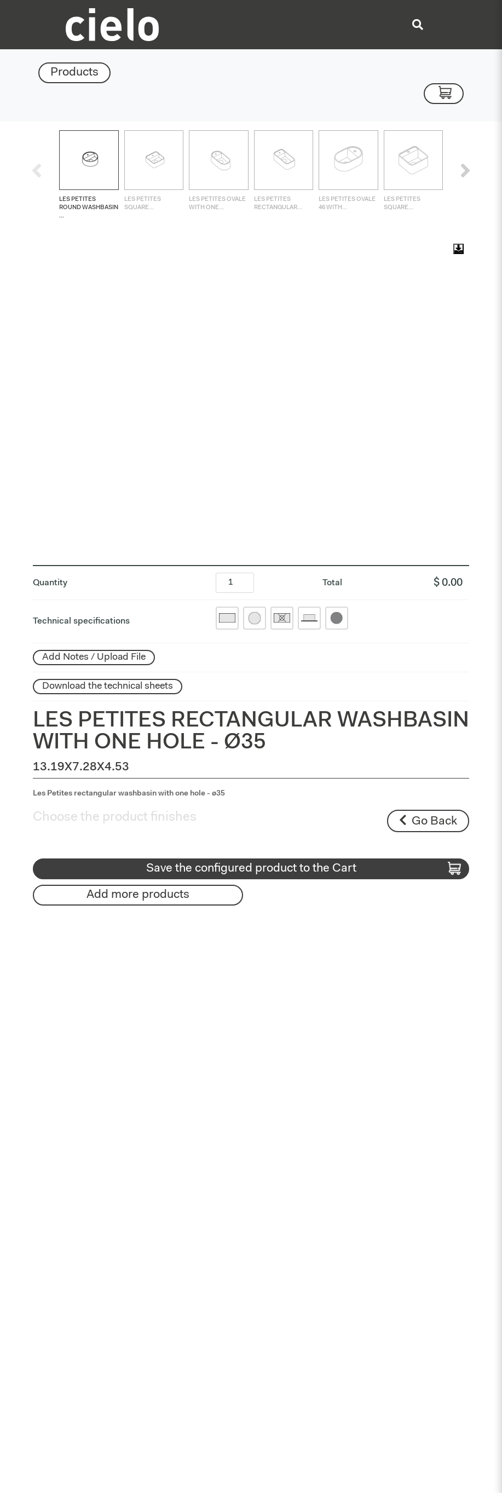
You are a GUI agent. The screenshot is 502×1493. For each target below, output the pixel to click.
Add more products (137, 895)
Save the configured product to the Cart (303, 868)
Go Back (428, 821)
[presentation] (36, 170)
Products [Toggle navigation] (74, 73)
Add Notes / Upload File (94, 657)
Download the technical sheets (107, 686)
